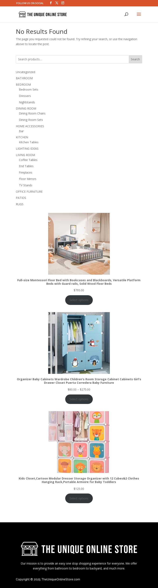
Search (135, 59)
